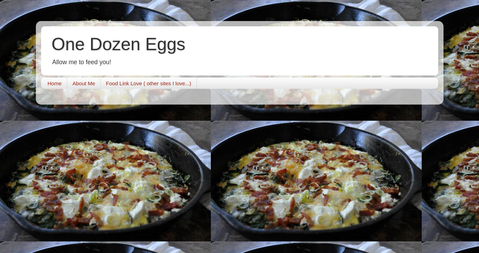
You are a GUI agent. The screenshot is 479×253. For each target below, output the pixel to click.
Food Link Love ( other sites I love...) (148, 83)
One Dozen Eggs (119, 44)
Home (54, 83)
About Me (83, 83)
